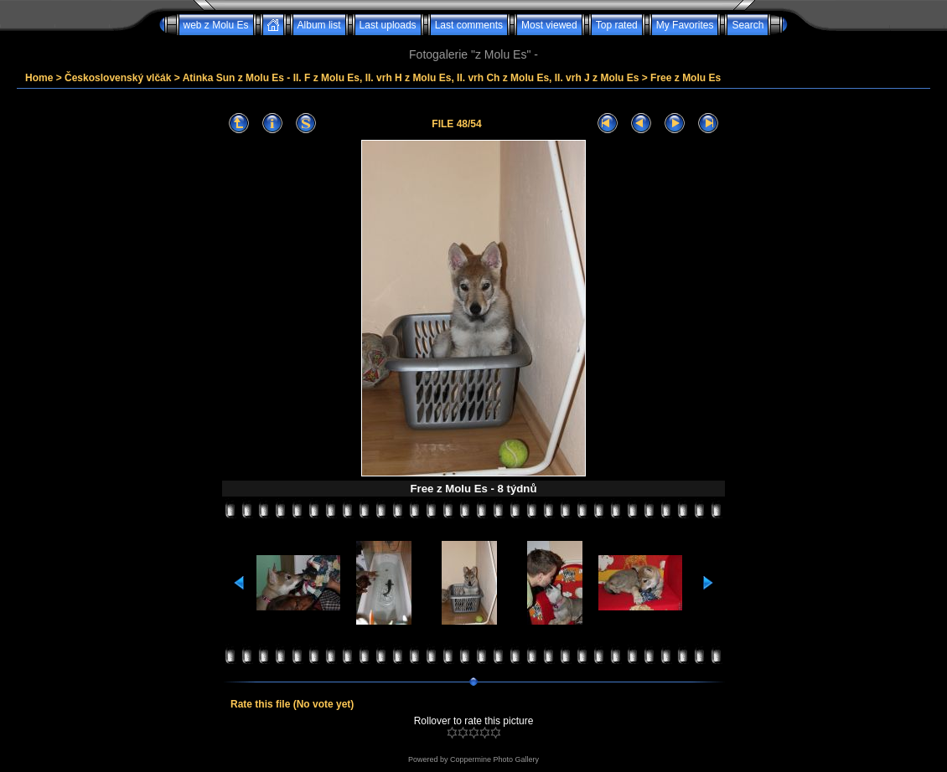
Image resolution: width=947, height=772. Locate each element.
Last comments (469, 25)
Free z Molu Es (685, 78)
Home (39, 78)
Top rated (617, 25)
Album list (319, 25)
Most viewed (549, 25)
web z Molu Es (216, 25)
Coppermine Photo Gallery (494, 759)
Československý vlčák (118, 78)
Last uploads (388, 25)
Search (747, 25)
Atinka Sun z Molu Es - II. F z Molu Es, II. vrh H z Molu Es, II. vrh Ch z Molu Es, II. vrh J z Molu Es (411, 78)
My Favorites (685, 25)
